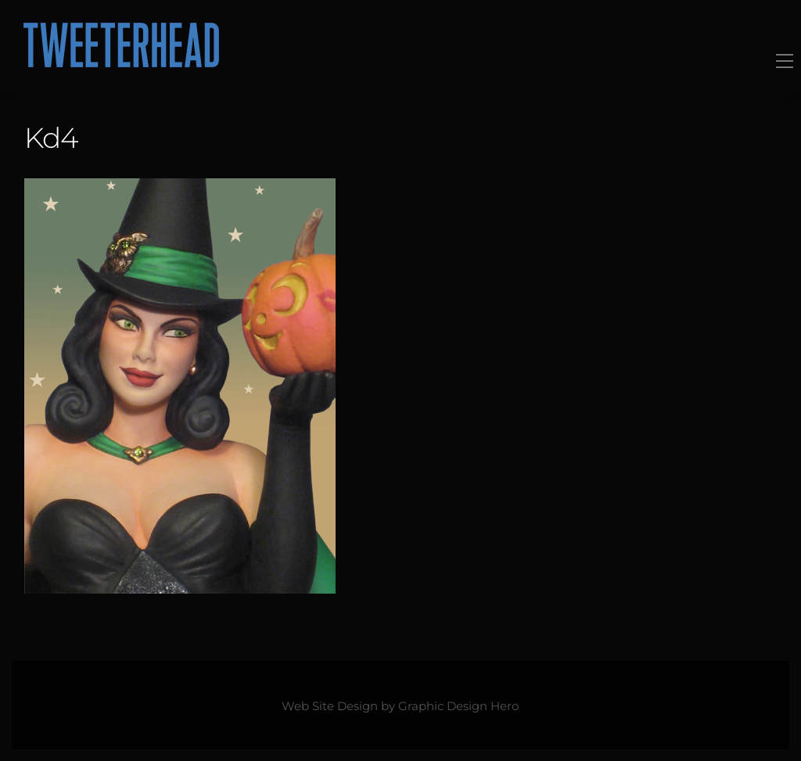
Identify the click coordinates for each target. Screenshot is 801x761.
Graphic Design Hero (458, 706)
